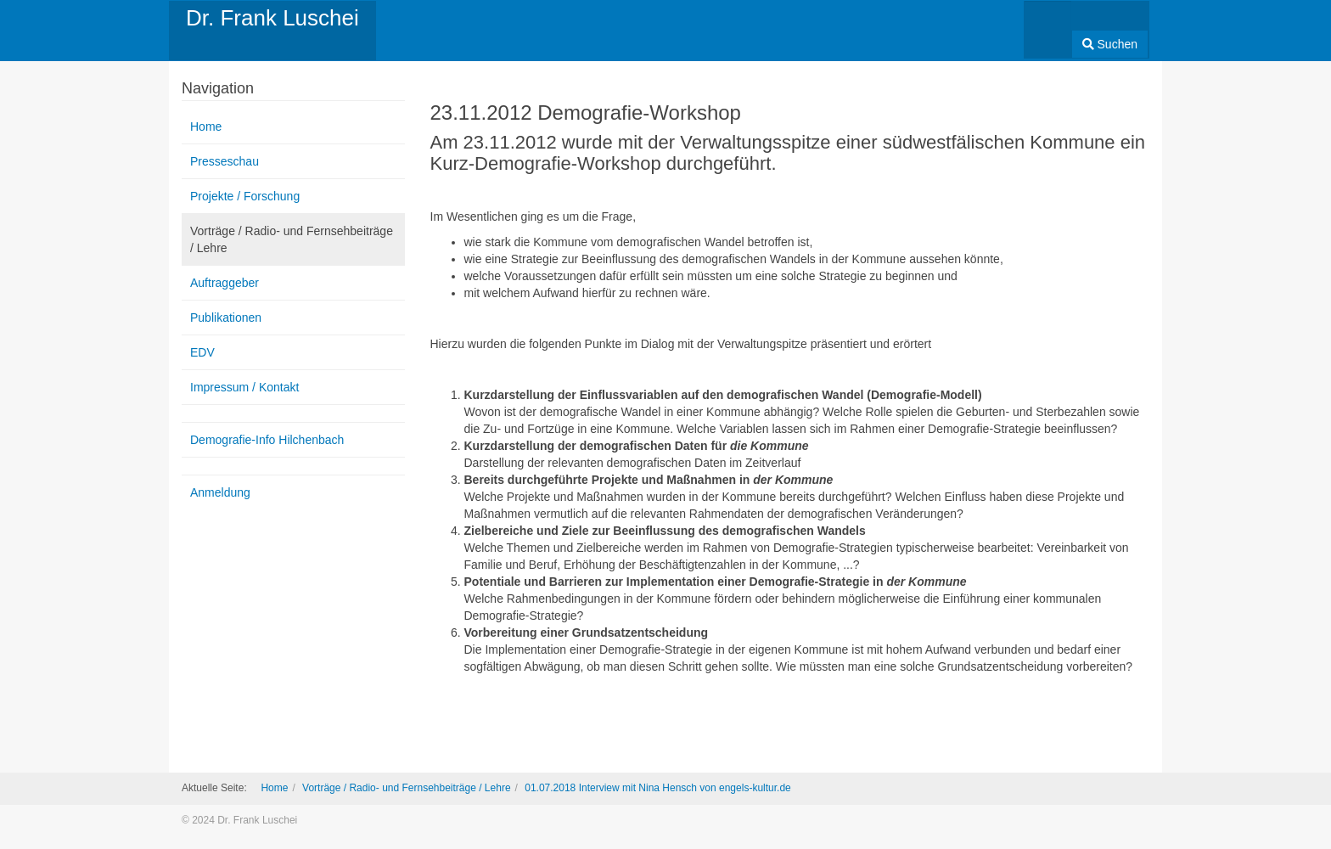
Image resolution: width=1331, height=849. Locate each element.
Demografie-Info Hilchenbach (267, 440)
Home (206, 126)
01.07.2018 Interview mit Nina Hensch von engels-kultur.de (658, 788)
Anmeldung (220, 492)
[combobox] (1048, 24)
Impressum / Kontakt (244, 387)
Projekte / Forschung (245, 196)
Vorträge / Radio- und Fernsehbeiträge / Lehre (291, 239)
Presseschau (224, 161)
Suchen (1109, 44)
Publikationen (225, 317)
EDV (202, 352)
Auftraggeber (224, 283)
